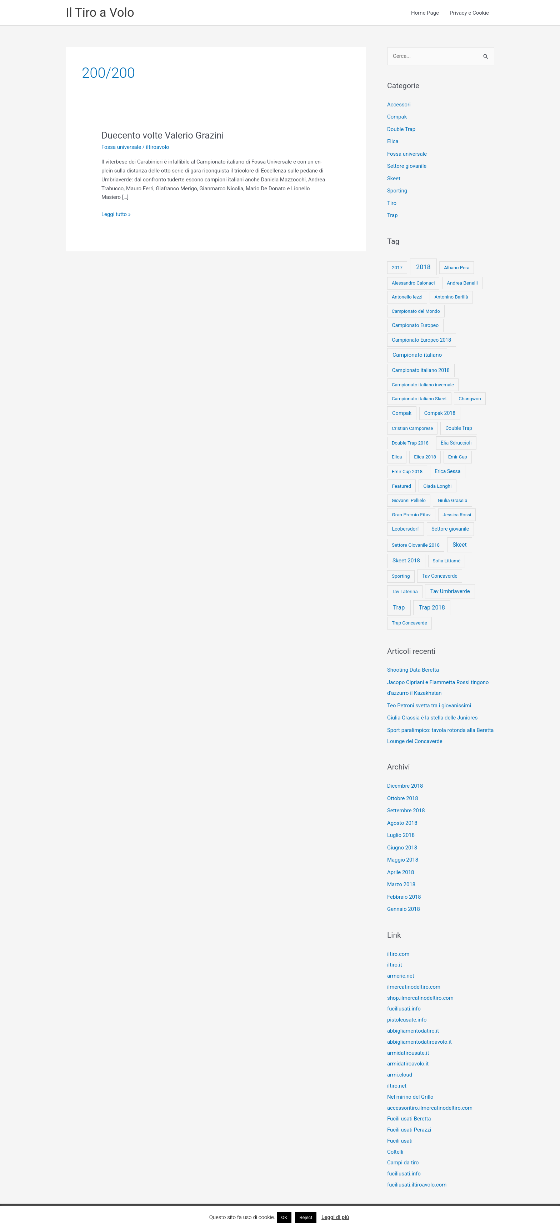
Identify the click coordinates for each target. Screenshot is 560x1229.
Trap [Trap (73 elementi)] (399, 604)
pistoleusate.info (407, 1010)
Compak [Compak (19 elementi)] (401, 410)
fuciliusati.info (404, 1000)
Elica (393, 141)
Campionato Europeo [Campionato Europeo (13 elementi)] (415, 323)
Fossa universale (121, 147)
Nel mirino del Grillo (410, 1085)
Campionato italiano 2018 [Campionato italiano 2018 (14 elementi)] (421, 368)
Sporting (397, 189)
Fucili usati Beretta (409, 1107)
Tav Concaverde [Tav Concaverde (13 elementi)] (440, 573)
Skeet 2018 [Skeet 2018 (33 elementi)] (406, 558)
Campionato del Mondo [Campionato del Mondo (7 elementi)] (416, 308)
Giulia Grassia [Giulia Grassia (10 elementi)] (453, 498)
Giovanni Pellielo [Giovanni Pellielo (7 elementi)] (409, 498)
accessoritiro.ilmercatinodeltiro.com (430, 1096)
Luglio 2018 (401, 829)
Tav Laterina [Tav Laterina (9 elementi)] (405, 589)
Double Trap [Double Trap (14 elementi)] (458, 425)
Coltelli (395, 1139)
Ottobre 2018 (402, 793)
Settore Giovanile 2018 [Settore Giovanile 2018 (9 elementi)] (416, 542)
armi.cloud (399, 1064)
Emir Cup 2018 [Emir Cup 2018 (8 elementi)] (407, 469)
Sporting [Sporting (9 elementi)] (401, 573)
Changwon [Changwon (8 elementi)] (470, 396)
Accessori (399, 104)
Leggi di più (335, 1217)
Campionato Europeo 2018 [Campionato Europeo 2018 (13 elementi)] (421, 337)
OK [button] (284, 1217)
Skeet (393, 177)
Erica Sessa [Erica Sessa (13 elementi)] (447, 469)
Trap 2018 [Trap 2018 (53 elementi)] (432, 605)
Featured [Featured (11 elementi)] (401, 483)
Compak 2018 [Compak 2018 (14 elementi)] (439, 410)
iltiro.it (394, 957)
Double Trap (401, 129)
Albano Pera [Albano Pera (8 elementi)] (456, 265)
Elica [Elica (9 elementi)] (397, 454)
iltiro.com (398, 946)
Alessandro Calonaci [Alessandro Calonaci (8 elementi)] (413, 280)
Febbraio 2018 (404, 890)
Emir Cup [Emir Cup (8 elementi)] (457, 454)
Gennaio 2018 (403, 902)
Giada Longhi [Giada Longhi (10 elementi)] (437, 483)
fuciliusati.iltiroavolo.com (417, 1171)
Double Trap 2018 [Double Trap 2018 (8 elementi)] (410, 440)
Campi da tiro (403, 1150)
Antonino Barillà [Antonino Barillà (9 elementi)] (451, 294)
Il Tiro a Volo (100, 12)
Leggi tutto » (116, 214)
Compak (397, 117)
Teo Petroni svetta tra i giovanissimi (429, 702)
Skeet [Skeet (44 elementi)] (459, 542)
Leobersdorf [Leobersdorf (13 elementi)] (405, 526)
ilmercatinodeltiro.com (414, 978)
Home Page (425, 13)
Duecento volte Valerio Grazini (163, 135)
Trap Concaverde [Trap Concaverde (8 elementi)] (409, 620)
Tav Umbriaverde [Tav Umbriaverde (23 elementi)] (450, 589)
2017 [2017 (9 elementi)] (397, 265)
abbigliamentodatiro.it (413, 1021)
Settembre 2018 (406, 805)
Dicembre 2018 (405, 781)
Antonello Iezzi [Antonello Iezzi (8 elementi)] (407, 294)
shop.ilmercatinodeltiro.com (420, 989)
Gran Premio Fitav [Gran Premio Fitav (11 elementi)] (411, 512)
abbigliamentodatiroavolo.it (419, 1032)
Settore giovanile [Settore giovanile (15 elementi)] (450, 526)
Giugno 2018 (402, 841)
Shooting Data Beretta (413, 667)
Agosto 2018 (402, 817)
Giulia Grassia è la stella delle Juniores (433, 714)
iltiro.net (396, 1075)
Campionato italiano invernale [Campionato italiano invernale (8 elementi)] (423, 382)
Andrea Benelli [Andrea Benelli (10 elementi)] (462, 280)
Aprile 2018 (400, 866)
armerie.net (400, 967)
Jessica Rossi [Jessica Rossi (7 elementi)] (456, 512)
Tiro (391, 201)
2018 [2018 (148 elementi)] (423, 264)
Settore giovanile (407, 165)
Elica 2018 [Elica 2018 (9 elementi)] (425, 454)
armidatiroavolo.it (408, 1053)
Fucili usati (400, 1128)
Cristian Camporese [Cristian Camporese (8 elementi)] (412, 425)
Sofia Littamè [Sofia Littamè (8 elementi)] (446, 558)
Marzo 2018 (401, 877)
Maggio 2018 (403, 854)
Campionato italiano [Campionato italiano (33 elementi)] (417, 352)
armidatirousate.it (408, 1042)
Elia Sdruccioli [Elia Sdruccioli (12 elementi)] (456, 440)
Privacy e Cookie (469, 13)
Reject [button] (305, 1217)
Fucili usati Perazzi (409, 1117)
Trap (392, 213)
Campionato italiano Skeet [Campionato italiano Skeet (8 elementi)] (419, 396)
